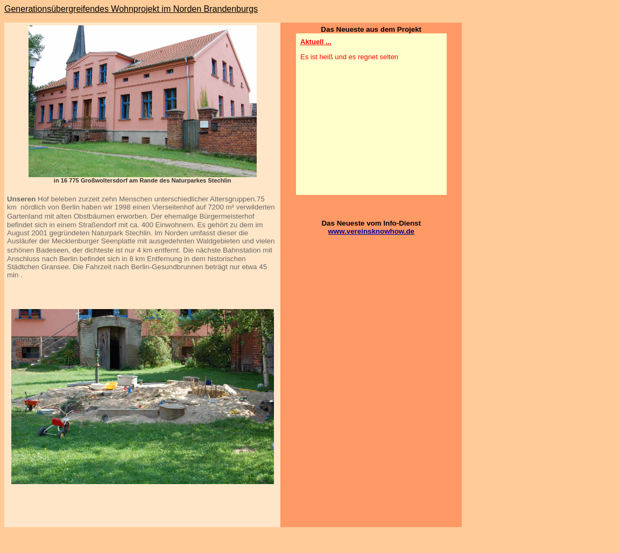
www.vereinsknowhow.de (371, 231)
